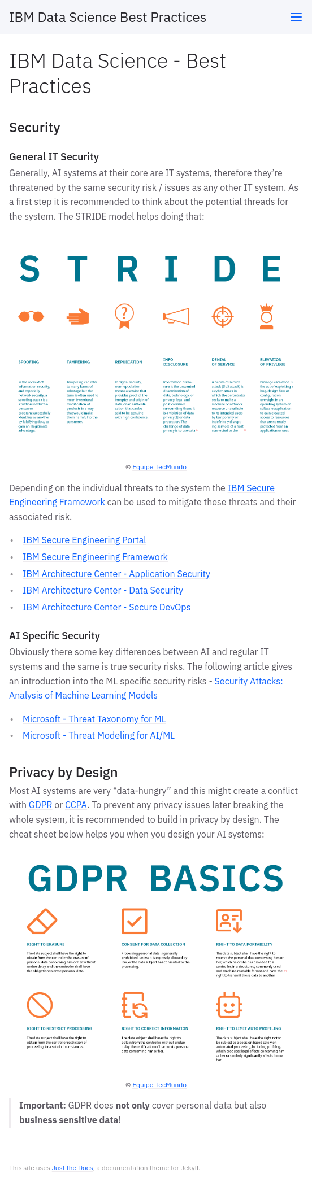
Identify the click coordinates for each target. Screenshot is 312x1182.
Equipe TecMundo (159, 467)
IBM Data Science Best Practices (107, 17)
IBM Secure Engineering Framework (95, 556)
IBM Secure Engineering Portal (84, 540)
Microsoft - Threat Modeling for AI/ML (99, 735)
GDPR (41, 804)
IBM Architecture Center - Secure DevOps (106, 607)
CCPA (76, 804)
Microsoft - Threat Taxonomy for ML (94, 719)
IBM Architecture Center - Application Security (116, 573)
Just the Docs (72, 1167)
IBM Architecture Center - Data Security (103, 590)
